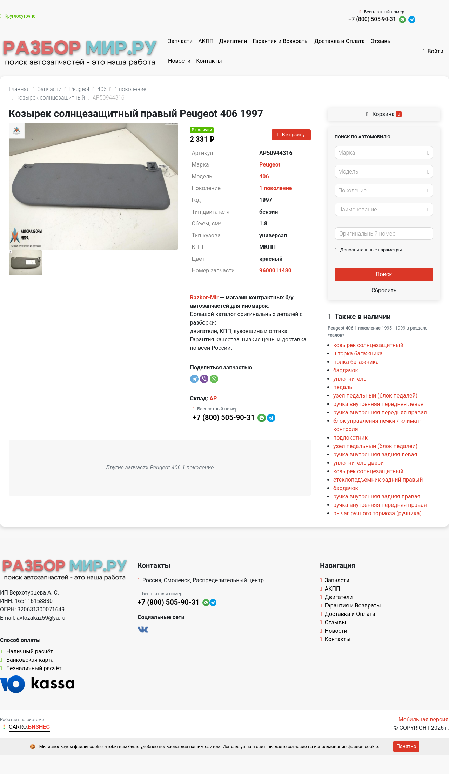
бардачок (345, 370)
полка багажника (356, 362)
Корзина (384, 114)
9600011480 (275, 270)
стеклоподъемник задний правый (378, 479)
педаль (342, 387)
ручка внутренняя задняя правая (376, 496)
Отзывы (381, 41)
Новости (179, 60)
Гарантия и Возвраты (281, 41)
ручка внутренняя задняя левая (375, 454)
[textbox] (382, 153)
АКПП (206, 41)
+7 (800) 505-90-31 (372, 19)
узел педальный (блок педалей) (375, 395)
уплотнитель (350, 378)
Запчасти (180, 41)
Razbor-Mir (204, 297)
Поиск (384, 274)
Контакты (209, 60)
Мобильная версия (421, 719)
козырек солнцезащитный (368, 345)
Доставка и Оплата (339, 41)
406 (264, 176)
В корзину (291, 134)
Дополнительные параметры (368, 249)
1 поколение (275, 188)
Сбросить (383, 290)
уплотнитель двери (358, 463)
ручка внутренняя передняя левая (378, 404)
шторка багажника (358, 353)
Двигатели (233, 41)
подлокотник (350, 437)
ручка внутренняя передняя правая (380, 412)
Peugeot (269, 164)
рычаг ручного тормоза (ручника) (377, 513)
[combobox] (384, 152)
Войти (433, 51)
